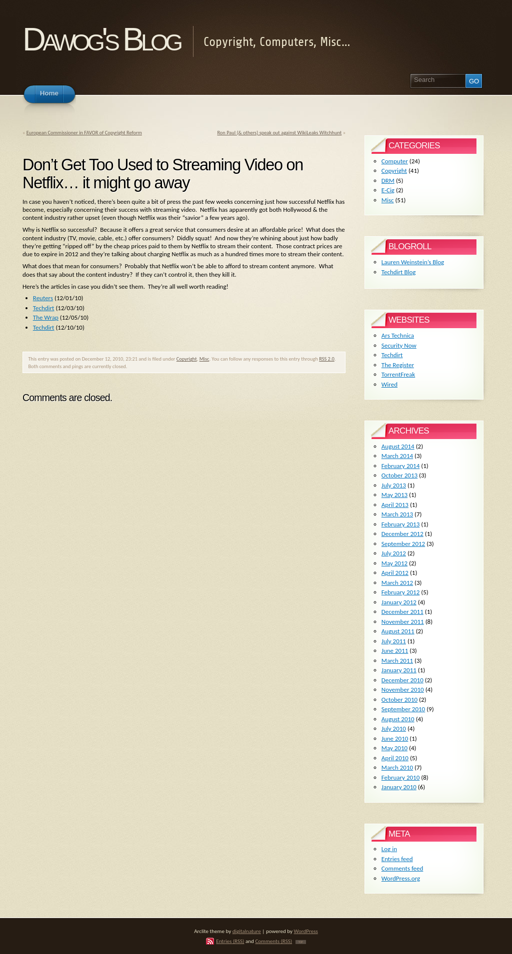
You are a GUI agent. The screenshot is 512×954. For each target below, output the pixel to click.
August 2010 (398, 719)
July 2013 (394, 485)
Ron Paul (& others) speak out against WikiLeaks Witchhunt (279, 132)
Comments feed (403, 868)
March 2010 (397, 767)
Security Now (399, 345)
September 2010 (403, 709)
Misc (205, 359)
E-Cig (388, 190)
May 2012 (395, 563)
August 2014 (398, 446)
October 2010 (400, 699)
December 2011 (403, 611)
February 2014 (401, 466)
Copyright (186, 359)
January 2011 (399, 670)
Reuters (43, 298)
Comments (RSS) (273, 941)
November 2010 (403, 689)
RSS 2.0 (326, 359)
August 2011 (398, 631)
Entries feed (397, 859)
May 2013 (395, 494)
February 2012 (401, 592)
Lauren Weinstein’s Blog (413, 262)
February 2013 (401, 524)
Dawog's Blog (101, 39)
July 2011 (394, 641)
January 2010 (399, 787)
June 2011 (395, 650)
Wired (390, 384)
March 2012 (397, 582)
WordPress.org (401, 878)
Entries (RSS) (230, 941)
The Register (398, 365)
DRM (388, 180)
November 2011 (403, 621)
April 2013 (395, 504)
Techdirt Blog (399, 272)
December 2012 (403, 533)
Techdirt (43, 308)
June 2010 (395, 738)
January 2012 (399, 602)
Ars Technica (398, 335)
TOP (300, 942)
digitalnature (246, 931)
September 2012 (403, 543)
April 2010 (395, 758)
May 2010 (395, 748)
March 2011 (397, 660)
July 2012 (394, 553)
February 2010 (401, 777)
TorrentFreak (398, 374)
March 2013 (397, 514)
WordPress (306, 931)
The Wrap (45, 317)
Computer (395, 161)
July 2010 (394, 728)
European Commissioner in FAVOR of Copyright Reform (84, 132)
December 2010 (403, 680)
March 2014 (397, 456)
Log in (389, 849)
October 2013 (400, 475)
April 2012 (395, 572)
